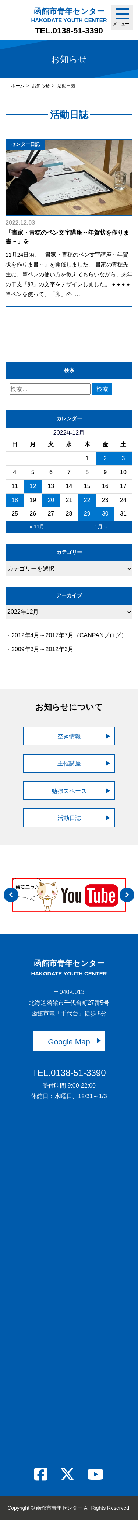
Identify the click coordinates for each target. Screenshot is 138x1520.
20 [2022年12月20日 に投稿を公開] (50, 500)
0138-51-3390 (78, 30)
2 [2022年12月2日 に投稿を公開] (105, 458)
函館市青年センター (69, 15)
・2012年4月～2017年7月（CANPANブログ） (66, 635)
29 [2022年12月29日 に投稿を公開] (87, 513)
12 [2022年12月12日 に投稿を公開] (32, 486)
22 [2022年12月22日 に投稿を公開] (87, 500)
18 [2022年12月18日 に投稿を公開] (14, 500)
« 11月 (37, 527)
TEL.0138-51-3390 (69, 1073)
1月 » (101, 527)
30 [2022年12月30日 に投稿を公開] (105, 513)
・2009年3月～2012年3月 (40, 649)
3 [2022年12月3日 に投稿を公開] (123, 458)
